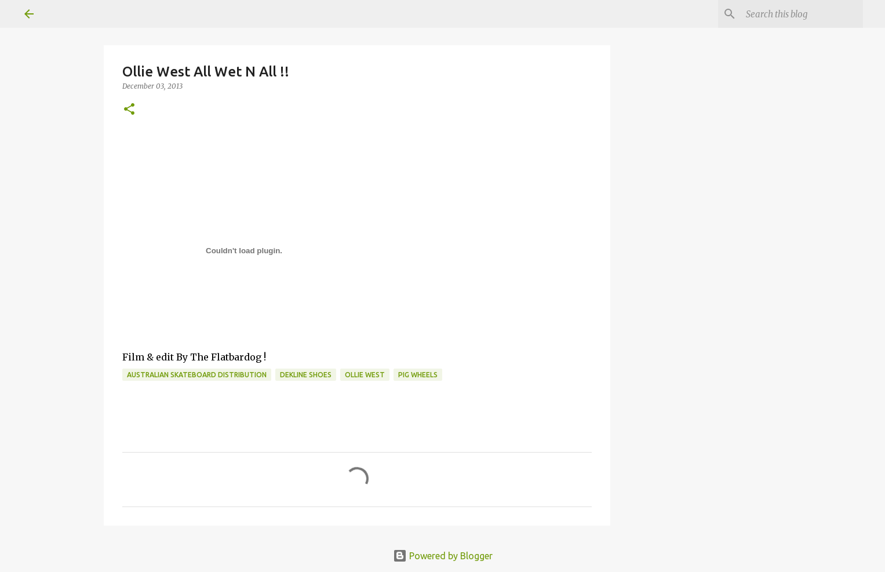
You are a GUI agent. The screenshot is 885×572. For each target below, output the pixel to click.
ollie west (365, 374)
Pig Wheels (418, 374)
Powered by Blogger (443, 556)
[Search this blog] (802, 14)
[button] (129, 110)
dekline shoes (306, 374)
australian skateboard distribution (197, 374)
